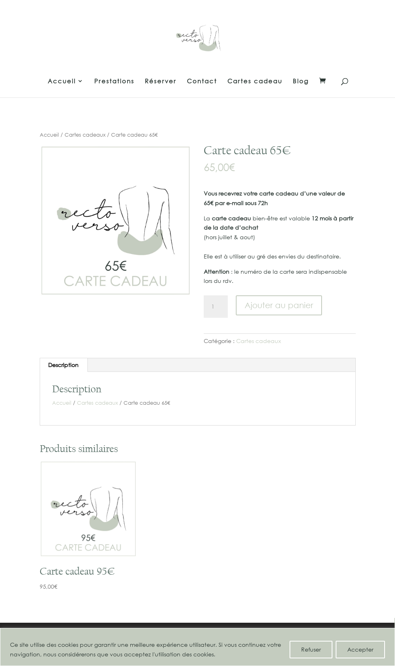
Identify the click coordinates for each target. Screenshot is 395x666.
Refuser (311, 649)
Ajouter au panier (279, 305)
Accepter (360, 649)
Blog (301, 81)
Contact (202, 81)
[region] (197, 647)
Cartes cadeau (254, 81)
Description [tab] (63, 365)
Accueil (62, 81)
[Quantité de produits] (216, 306)
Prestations (114, 81)
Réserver (160, 81)
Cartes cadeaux (85, 134)
